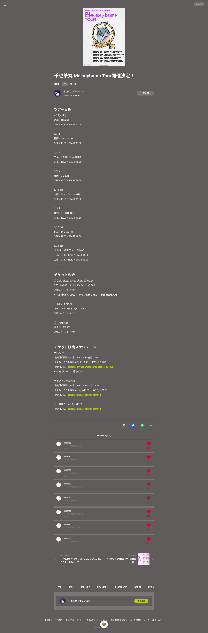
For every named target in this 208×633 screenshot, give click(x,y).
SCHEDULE (85, 587)
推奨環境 (48, 620)
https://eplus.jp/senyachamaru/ (85, 394)
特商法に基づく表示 (119, 620)
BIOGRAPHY (102, 587)
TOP (59, 587)
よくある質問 (135, 620)
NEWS (56, 83)
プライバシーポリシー (74, 620)
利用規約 (58, 620)
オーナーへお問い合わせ (153, 620)
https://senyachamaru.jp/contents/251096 (90, 367)
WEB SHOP (153, 587)
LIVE (65, 84)
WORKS (137, 587)
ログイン (199, 4)
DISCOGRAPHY (121, 587)
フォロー (145, 93)
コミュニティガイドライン (97, 620)
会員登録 (141, 601)
